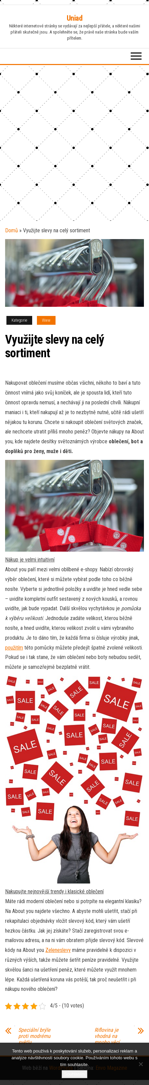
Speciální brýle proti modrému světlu (34, 1036)
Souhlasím (74, 1074)
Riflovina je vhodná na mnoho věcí (107, 1036)
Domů (11, 230)
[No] (140, 1064)
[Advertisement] (74, 142)
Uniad (75, 18)
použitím (14, 647)
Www (46, 320)
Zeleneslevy (58, 950)
